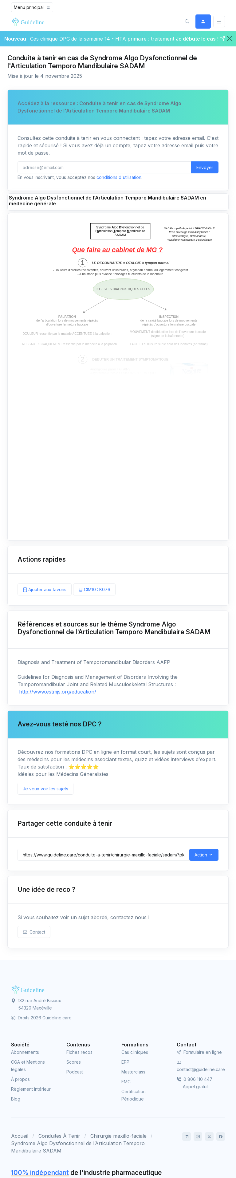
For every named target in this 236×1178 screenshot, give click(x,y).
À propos (20, 1079)
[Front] (29, 21)
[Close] (229, 38)
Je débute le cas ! (200, 39)
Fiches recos (79, 1052)
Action (201, 854)
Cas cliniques (134, 1052)
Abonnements (25, 1052)
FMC (126, 1081)
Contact (34, 932)
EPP (125, 1062)
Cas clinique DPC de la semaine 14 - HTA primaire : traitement (102, 39)
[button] (187, 21)
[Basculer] (219, 22)
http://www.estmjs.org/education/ (57, 692)
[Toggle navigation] (32, 7)
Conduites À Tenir (59, 1136)
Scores (73, 1062)
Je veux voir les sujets (45, 788)
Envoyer (204, 167)
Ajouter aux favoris (44, 589)
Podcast (74, 1071)
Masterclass (133, 1071)
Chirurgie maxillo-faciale (118, 1136)
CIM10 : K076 (94, 589)
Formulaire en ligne (199, 1052)
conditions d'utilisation (118, 177)
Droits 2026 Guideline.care (41, 1017)
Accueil (19, 1136)
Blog (15, 1098)
